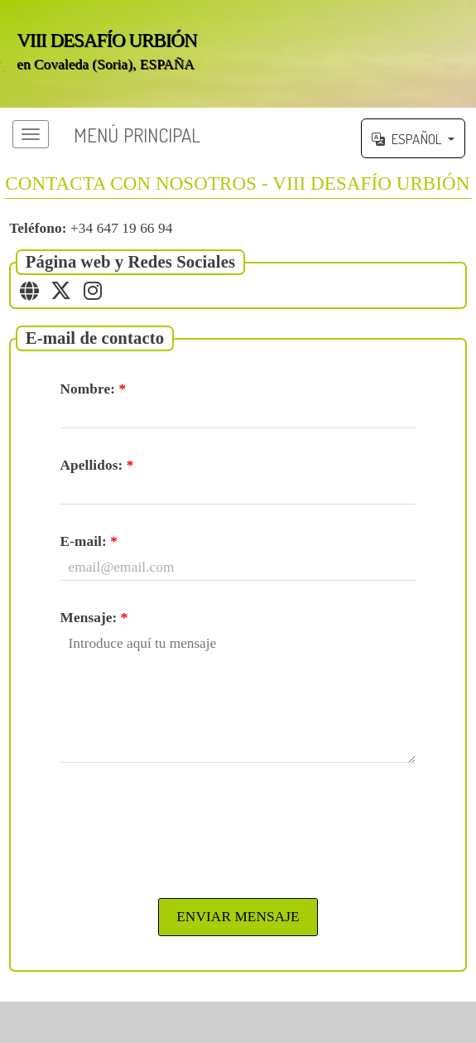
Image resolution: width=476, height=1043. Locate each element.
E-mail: (89, 541)
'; (238, 54)
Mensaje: (94, 617)
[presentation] (238, 828)
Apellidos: (97, 465)
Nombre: (93, 389)
